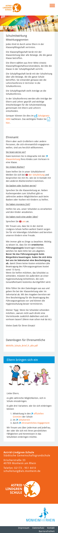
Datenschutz (38, 528)
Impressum (23, 528)
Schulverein (24, 420)
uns (24, 221)
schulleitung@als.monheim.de (22, 471)
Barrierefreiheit (47, 531)
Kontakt (51, 528)
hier (8, 123)
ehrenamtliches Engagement (35, 423)
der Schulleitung (37, 175)
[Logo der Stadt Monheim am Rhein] (40, 514)
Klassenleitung (13, 159)
